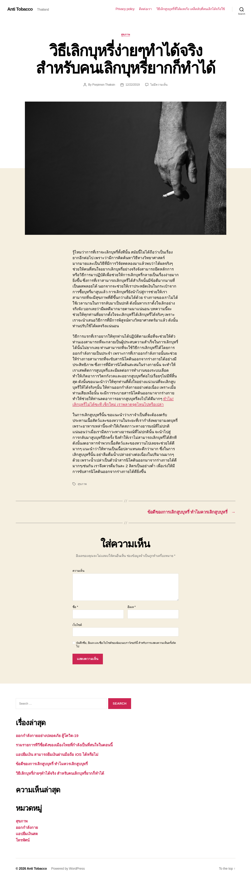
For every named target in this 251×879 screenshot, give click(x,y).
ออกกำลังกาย (27, 827)
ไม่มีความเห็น (159, 84)
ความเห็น (78, 570)
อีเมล (131, 607)
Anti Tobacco (20, 9)
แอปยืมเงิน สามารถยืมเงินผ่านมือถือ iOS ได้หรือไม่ (57, 754)
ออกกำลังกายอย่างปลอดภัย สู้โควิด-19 (47, 736)
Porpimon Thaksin (103, 84)
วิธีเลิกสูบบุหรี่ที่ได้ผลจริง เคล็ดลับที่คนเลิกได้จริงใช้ (190, 9)
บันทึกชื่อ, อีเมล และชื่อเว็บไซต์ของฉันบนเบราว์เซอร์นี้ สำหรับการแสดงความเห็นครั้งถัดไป (126, 644)
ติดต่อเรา (145, 9)
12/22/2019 (132, 84)
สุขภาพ (125, 34)
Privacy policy (125, 9)
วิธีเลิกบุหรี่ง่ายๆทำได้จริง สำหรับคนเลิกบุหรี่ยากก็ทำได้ (60, 773)
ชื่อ (75, 607)
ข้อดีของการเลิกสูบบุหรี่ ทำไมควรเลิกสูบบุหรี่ (52, 764)
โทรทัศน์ (22, 840)
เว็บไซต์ (77, 624)
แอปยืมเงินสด (27, 834)
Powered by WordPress (68, 868)
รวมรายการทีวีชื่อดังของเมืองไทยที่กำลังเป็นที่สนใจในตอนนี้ (64, 745)
